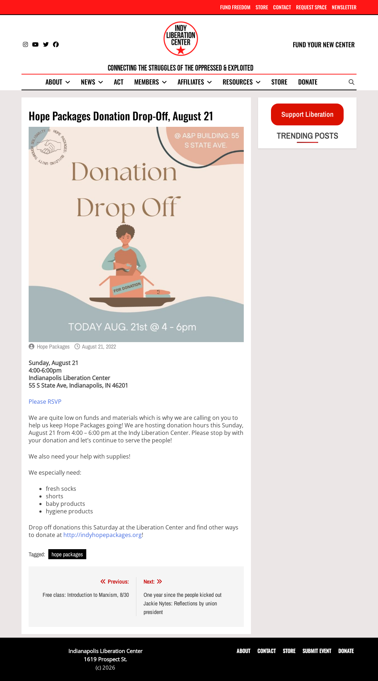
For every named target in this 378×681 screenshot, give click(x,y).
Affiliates (191, 81)
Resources (238, 81)
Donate (308, 81)
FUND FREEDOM (235, 7)
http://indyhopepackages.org (102, 535)
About (53, 81)
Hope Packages (53, 346)
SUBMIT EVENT (316, 650)
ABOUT (243, 650)
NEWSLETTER (344, 7)
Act (118, 81)
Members (146, 81)
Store (279, 81)
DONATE (346, 650)
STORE (262, 7)
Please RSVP (45, 402)
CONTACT (282, 7)
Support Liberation (307, 114)
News (88, 81)
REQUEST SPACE (311, 7)
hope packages (67, 554)
